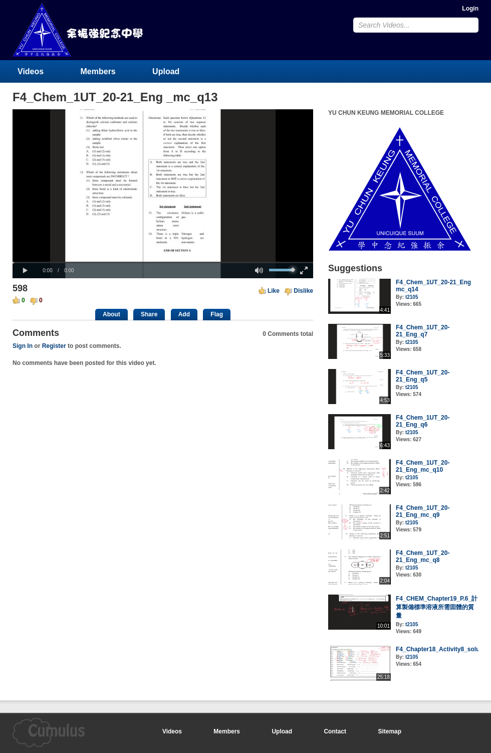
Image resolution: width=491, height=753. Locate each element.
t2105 (411, 297)
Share (149, 314)
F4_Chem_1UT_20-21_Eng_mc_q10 (422, 466)
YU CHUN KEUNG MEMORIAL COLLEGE (79, 30)
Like (274, 290)
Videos (31, 71)
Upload (165, 71)
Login (470, 8)
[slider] (163, 262)
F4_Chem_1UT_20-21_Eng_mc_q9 (422, 511)
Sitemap (389, 731)
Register (54, 345)
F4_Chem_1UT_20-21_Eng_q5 (422, 376)
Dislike (303, 290)
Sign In (23, 345)
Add (184, 314)
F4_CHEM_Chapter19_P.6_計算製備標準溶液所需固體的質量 (436, 607)
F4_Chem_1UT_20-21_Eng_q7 (422, 331)
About (111, 314)
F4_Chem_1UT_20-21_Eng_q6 (422, 421)
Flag (216, 314)
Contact (335, 731)
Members (98, 71)
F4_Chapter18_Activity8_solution (443, 649)
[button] (25, 270)
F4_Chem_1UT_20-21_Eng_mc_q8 (422, 556)
